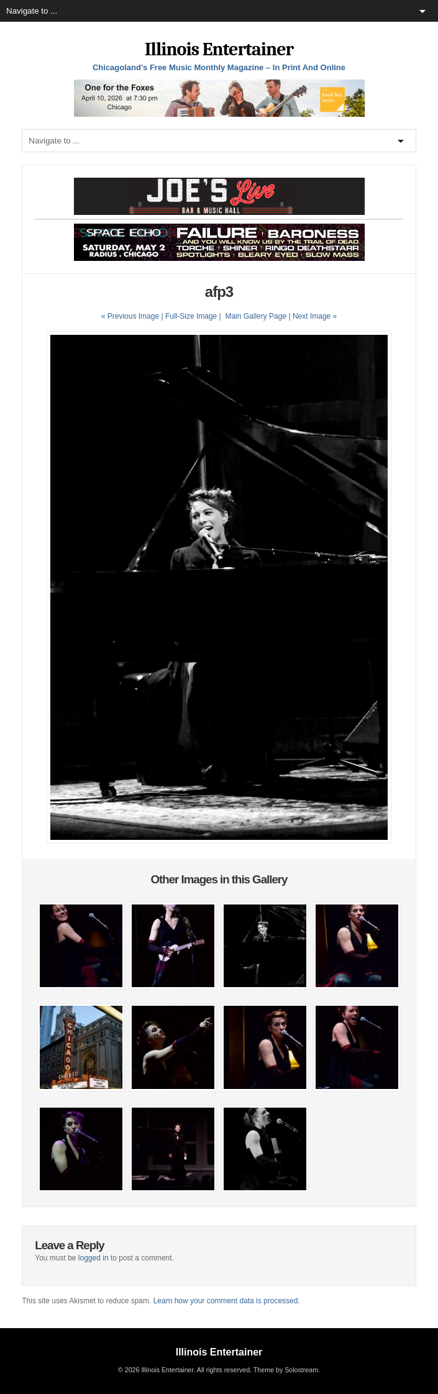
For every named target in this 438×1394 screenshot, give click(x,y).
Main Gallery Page (255, 316)
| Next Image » (312, 316)
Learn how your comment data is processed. (226, 1300)
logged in (93, 1258)
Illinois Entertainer (219, 49)
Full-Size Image (191, 316)
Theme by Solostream (285, 1370)
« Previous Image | (133, 316)
